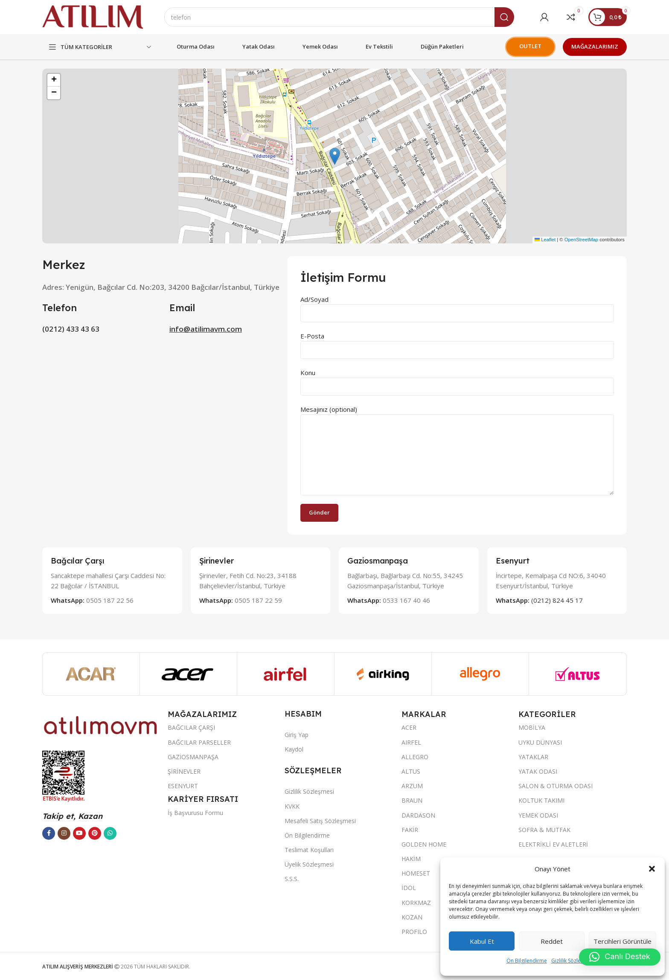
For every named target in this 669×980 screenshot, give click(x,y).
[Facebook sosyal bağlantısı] (48, 833)
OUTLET (530, 46)
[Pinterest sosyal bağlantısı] (94, 833)
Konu (457, 379)
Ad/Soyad (457, 306)
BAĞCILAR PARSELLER (199, 742)
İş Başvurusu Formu (195, 813)
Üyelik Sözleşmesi (309, 864)
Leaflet (545, 239)
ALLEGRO (414, 757)
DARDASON (418, 815)
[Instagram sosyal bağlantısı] (64, 833)
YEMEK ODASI (538, 815)
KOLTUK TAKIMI (541, 800)
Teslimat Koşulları (309, 850)
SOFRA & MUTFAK (544, 830)
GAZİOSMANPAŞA (193, 757)
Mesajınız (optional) (457, 431)
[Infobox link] (112, 580)
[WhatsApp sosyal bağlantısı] (110, 833)
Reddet (552, 941)
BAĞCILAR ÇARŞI (191, 727)
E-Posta (457, 342)
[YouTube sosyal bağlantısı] (79, 833)
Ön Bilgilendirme (526, 960)
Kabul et (482, 941)
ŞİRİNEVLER (184, 771)
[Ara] (339, 17)
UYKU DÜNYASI (540, 742)
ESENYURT (183, 786)
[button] (652, 868)
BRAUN (411, 800)
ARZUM (412, 786)
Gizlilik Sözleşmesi (573, 960)
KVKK (292, 806)
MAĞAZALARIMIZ (594, 46)
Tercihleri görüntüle (622, 941)
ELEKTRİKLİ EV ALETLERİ (553, 844)
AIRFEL (411, 742)
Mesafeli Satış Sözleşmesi (320, 821)
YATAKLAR (533, 757)
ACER (408, 727)
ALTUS (410, 771)
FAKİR (409, 830)
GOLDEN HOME (423, 844)
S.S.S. (292, 879)
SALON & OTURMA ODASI (555, 786)
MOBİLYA (531, 727)
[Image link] (100, 724)
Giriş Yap (296, 735)
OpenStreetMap (581, 239)
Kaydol (294, 749)
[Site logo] (92, 16)
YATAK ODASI (537, 771)
